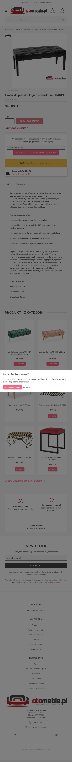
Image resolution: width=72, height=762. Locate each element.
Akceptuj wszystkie (12, 387)
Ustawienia (27, 387)
